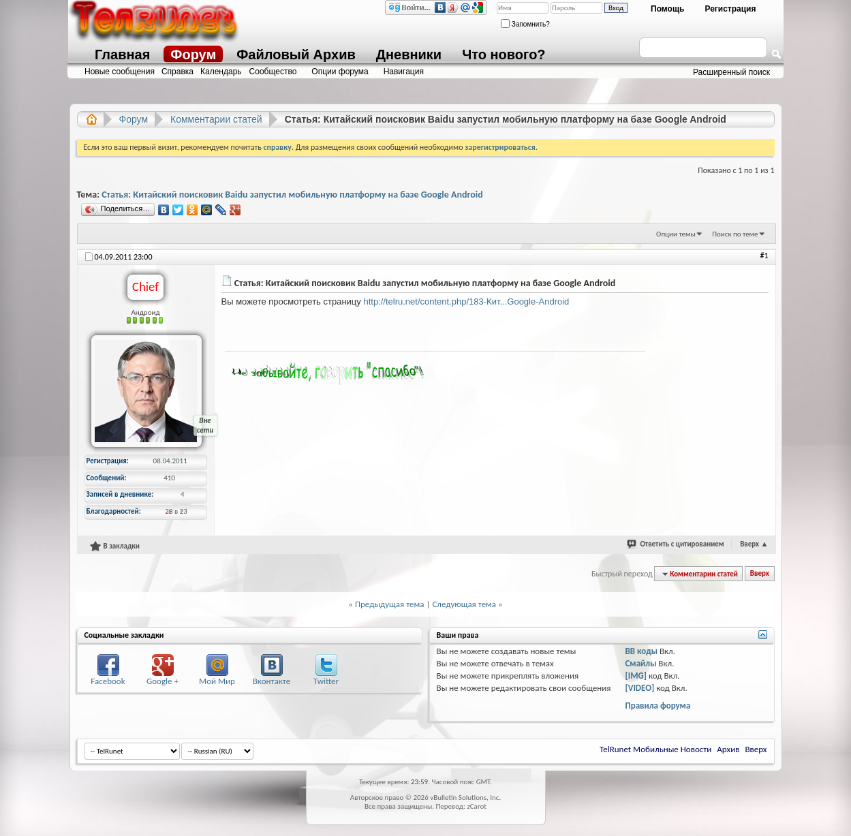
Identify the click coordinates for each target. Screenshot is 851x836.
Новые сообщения (119, 71)
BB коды (641, 651)
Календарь (221, 71)
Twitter (326, 681)
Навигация (404, 71)
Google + (162, 681)
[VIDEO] (639, 688)
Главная (122, 54)
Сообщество (273, 71)
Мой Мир (217, 681)
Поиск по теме (735, 234)
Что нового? (503, 54)
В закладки (115, 546)
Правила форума (657, 705)
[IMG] (636, 675)
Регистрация (730, 9)
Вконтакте (271, 681)
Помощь (667, 9)
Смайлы (640, 663)
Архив (728, 749)
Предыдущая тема (389, 604)
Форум (193, 54)
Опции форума (339, 71)
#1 (764, 255)
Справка (177, 71)
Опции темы (676, 234)
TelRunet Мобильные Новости (655, 749)
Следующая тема (464, 604)
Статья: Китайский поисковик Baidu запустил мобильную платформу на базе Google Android (292, 194)
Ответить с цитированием (682, 544)
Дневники (409, 54)
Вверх (754, 544)
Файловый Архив (295, 54)
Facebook (108, 681)
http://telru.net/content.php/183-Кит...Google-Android (466, 301)
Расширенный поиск (731, 72)
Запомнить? (525, 24)
